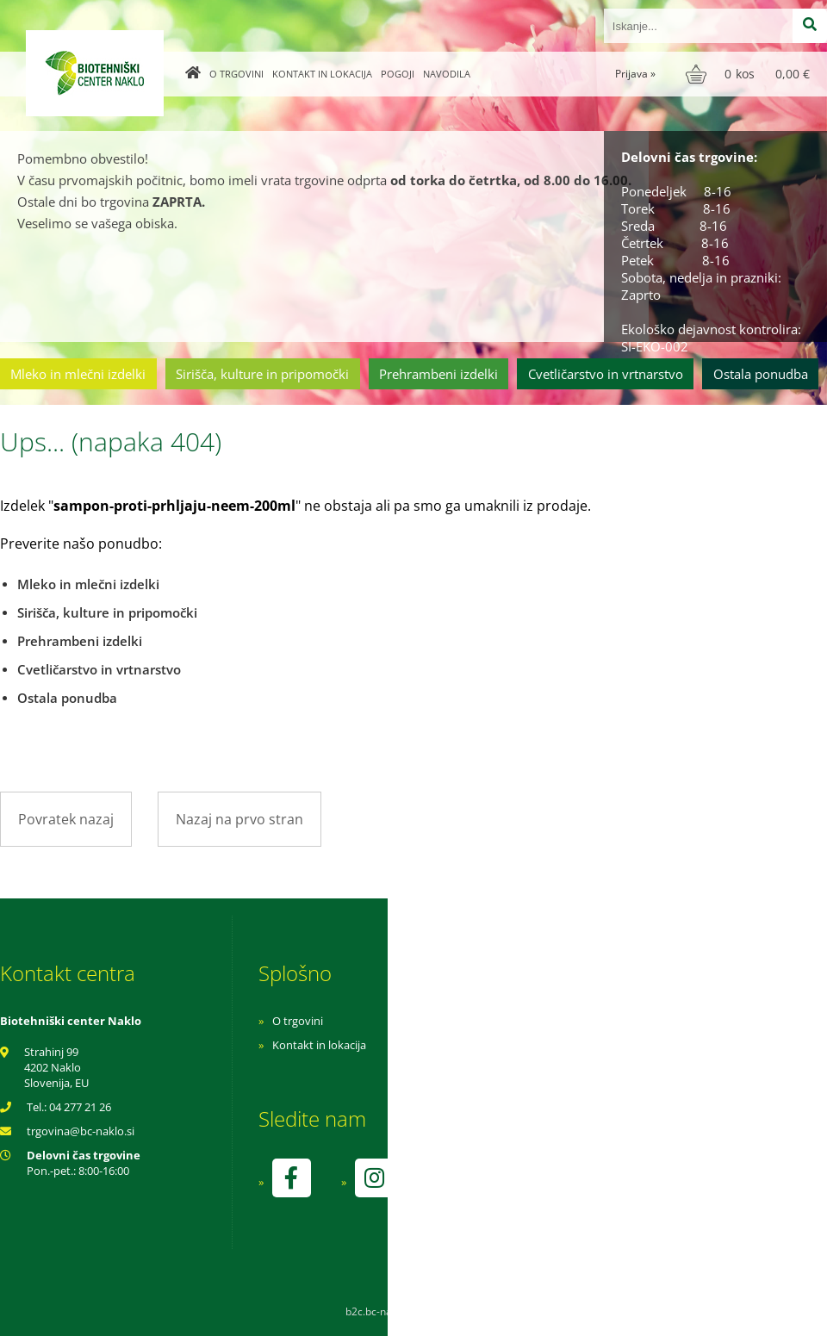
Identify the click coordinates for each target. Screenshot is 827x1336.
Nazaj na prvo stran (239, 819)
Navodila (446, 73)
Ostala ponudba (760, 373)
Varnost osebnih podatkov (572, 1069)
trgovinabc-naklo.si (80, 1131)
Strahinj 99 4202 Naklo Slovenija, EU (56, 1067)
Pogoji (397, 73)
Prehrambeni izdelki (438, 373)
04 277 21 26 (80, 1107)
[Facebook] (291, 1178)
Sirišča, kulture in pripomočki (262, 373)
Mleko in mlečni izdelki (78, 373)
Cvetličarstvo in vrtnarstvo (605, 373)
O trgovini (236, 73)
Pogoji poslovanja (549, 1045)
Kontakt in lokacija (322, 73)
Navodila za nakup (551, 1020)
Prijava (635, 73)
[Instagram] (374, 1178)
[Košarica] (750, 74)
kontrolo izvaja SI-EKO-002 (571, 1190)
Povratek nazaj (66, 819)
